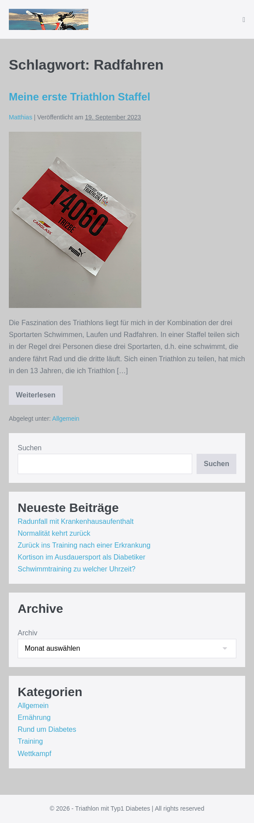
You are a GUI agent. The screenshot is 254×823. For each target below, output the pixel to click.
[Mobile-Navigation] (244, 19)
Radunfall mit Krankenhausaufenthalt (75, 521)
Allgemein (65, 418)
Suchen (30, 448)
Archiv (27, 633)
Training (30, 741)
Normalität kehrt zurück (54, 533)
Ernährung (34, 717)
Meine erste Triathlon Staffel (79, 97)
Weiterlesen (39, 398)
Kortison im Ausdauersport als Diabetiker (81, 557)
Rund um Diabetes (47, 729)
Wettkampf (34, 753)
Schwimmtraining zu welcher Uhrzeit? (77, 569)
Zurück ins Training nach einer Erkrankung (84, 545)
